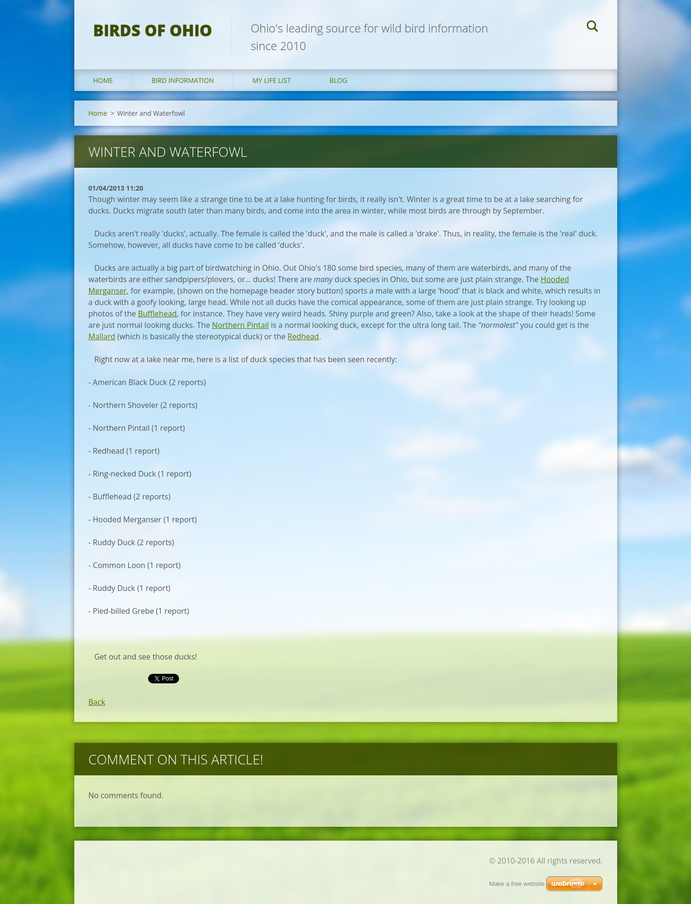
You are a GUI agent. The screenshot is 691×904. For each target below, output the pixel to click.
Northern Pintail (240, 325)
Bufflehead (157, 313)
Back (97, 702)
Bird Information (182, 80)
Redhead (303, 336)
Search (592, 27)
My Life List (271, 80)
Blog (338, 80)
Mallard (102, 336)
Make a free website (516, 883)
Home (103, 80)
